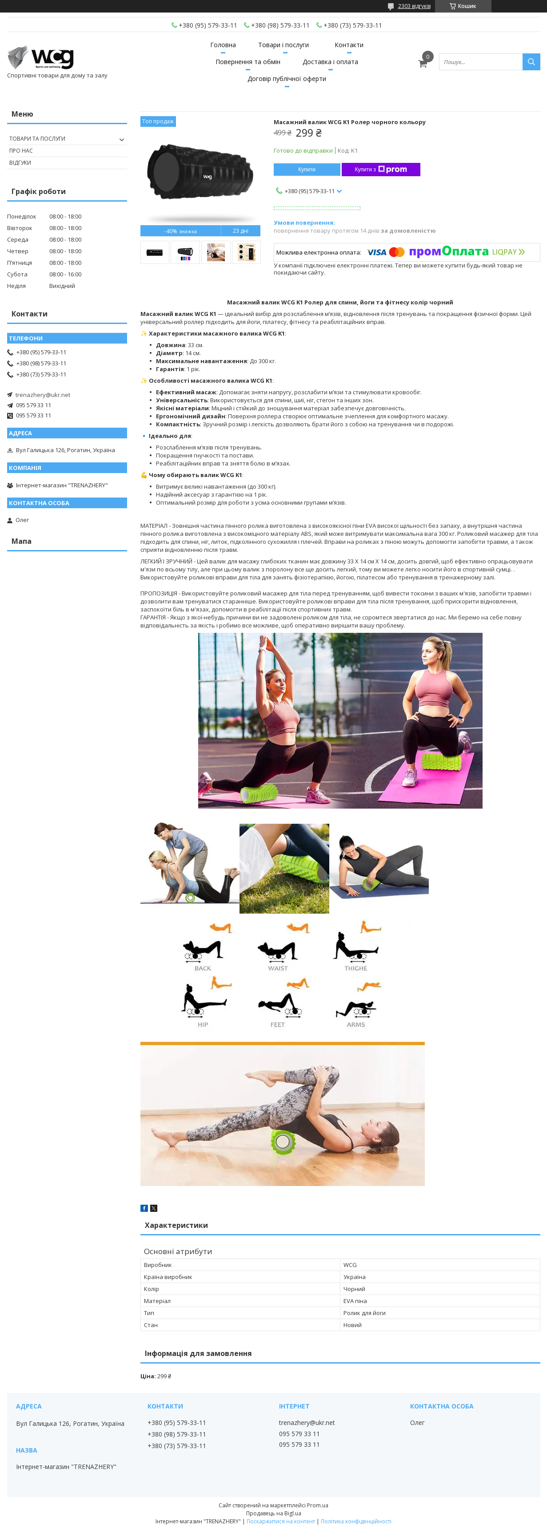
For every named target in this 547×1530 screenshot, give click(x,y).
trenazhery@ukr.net (43, 394)
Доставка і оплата (330, 61)
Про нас (21, 150)
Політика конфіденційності (356, 1521)
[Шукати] (531, 61)
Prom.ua (317, 1505)
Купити (306, 169)
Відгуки (20, 162)
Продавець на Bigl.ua (273, 1513)
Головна (223, 44)
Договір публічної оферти (287, 78)
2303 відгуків (414, 6)
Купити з (381, 170)
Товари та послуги (37, 138)
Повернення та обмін (248, 61)
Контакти (349, 44)
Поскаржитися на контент (281, 1521)
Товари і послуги (283, 44)
